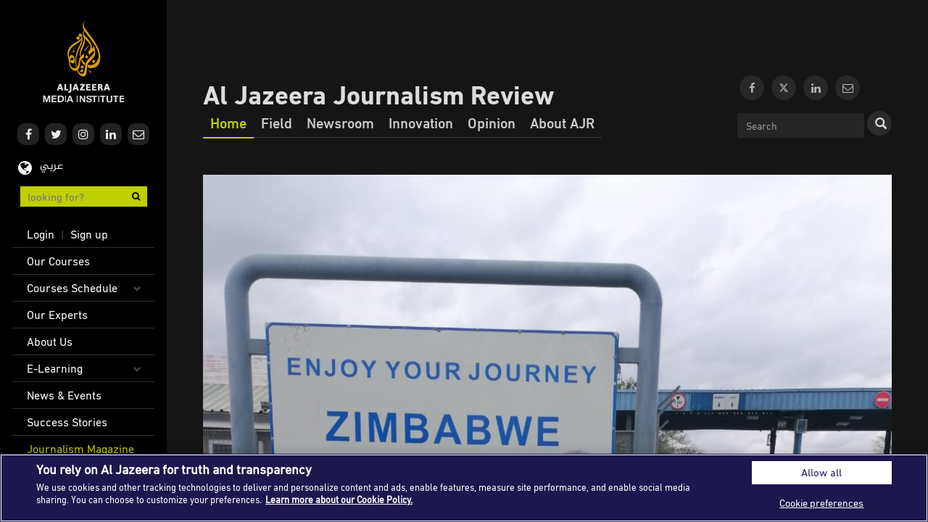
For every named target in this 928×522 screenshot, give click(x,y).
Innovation (421, 122)
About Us (49, 341)
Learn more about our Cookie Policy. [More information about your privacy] (339, 499)
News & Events (64, 395)
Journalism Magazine (80, 449)
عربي (51, 166)
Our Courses (58, 261)
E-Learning (55, 368)
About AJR (562, 122)
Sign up (89, 234)
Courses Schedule (72, 288)
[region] (464, 488)
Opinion (491, 122)
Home (228, 122)
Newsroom (340, 122)
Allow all (821, 472)
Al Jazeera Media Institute (83, 62)
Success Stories (67, 422)
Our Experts (57, 314)
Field (276, 122)
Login (40, 234)
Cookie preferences (821, 503)
